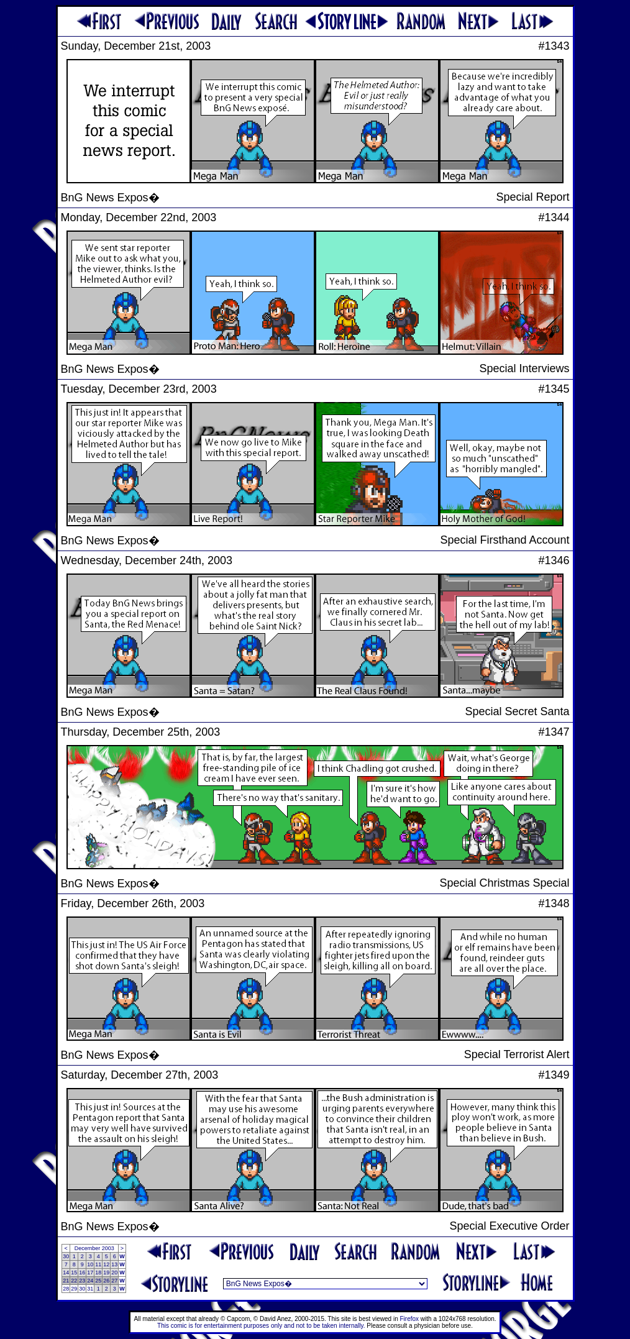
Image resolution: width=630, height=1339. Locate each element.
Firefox (409, 1318)
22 (74, 1280)
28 (66, 1289)
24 (90, 1280)
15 (74, 1272)
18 (98, 1272)
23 (82, 1280)
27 (114, 1280)
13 (114, 1264)
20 (114, 1272)
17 (90, 1272)
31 (90, 1289)
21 (66, 1280)
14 (66, 1272)
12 (106, 1264)
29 (74, 1289)
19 (106, 1272)
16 (82, 1272)
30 (66, 1256)
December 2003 (94, 1248)
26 (106, 1280)
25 (98, 1280)
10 (90, 1264)
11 (98, 1264)
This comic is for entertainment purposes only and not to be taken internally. (261, 1325)
